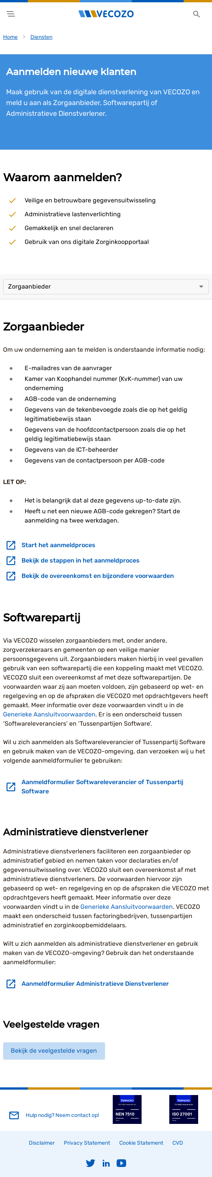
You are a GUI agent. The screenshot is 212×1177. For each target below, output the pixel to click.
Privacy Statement (87, 1143)
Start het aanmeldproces (58, 545)
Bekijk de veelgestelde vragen (54, 1050)
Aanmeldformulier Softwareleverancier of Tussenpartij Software (102, 786)
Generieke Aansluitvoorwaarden (49, 714)
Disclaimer (42, 1143)
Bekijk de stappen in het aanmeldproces (81, 560)
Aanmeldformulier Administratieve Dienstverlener (95, 983)
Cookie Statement (141, 1143)
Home (10, 37)
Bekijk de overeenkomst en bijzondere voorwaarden (98, 575)
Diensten (41, 37)
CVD (177, 1143)
